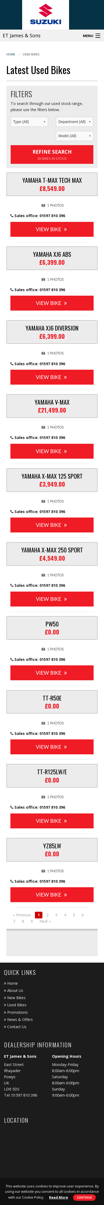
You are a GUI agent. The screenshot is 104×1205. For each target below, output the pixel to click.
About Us (13, 990)
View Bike (51, 229)
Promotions (16, 1012)
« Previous (22, 914)
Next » (45, 921)
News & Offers (18, 1019)
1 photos (53, 205)
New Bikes (15, 997)
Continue (84, 1197)
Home (10, 54)
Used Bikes (31, 54)
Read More (58, 1197)
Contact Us (15, 1026)
